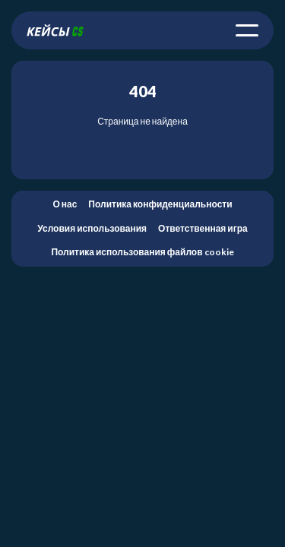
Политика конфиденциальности (160, 204)
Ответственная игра (203, 228)
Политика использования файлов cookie (142, 252)
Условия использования (92, 228)
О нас (64, 204)
